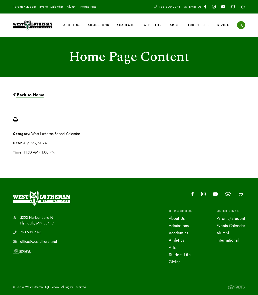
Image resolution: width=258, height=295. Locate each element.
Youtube (223, 6)
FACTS (233, 6)
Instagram (214, 6)
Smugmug (243, 7)
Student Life (197, 25)
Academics (127, 25)
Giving (223, 25)
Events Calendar (51, 6)
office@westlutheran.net (38, 241)
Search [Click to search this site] (241, 25)
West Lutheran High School (41, 198)
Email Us (195, 6)
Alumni (71, 6)
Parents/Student (24, 6)
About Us (71, 25)
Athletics (153, 25)
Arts (174, 25)
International (89, 6)
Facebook (205, 6)
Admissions (98, 25)
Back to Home (28, 95)
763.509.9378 (169, 6)
